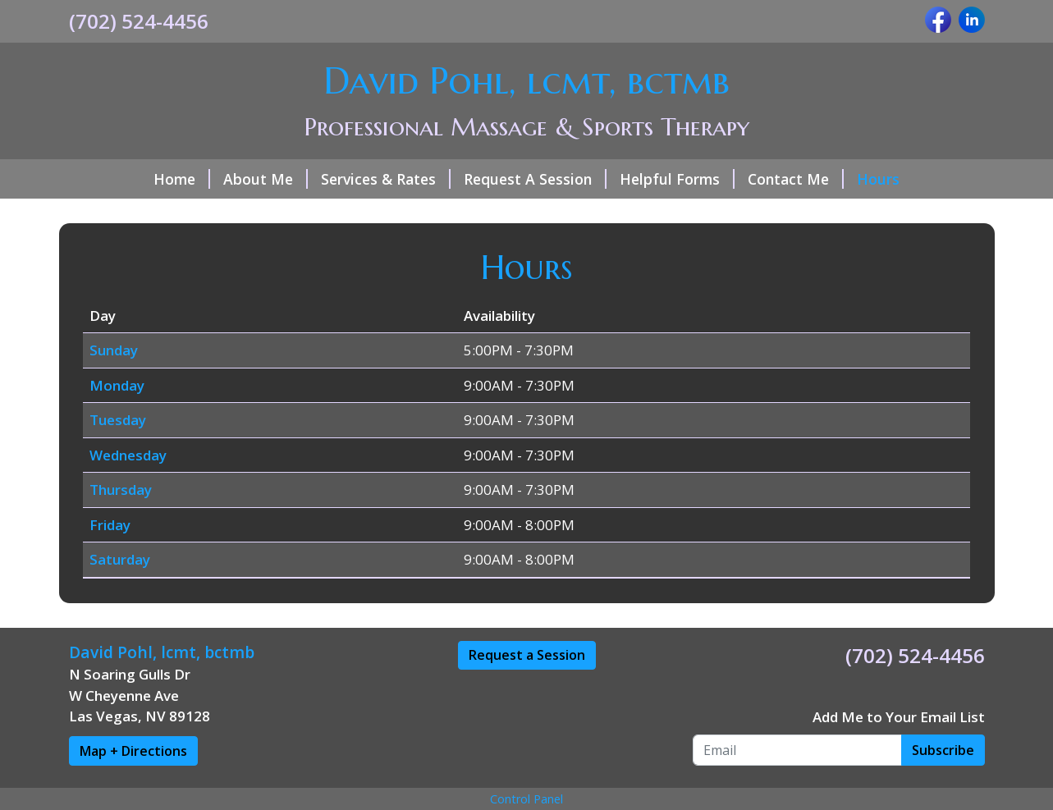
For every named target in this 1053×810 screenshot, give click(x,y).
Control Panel (526, 799)
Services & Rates (386, 179)
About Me (265, 179)
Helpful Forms (677, 179)
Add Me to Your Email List (899, 716)
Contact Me (796, 179)
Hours (878, 179)
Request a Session (527, 655)
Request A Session (535, 179)
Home (181, 179)
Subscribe (943, 750)
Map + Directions (133, 751)
